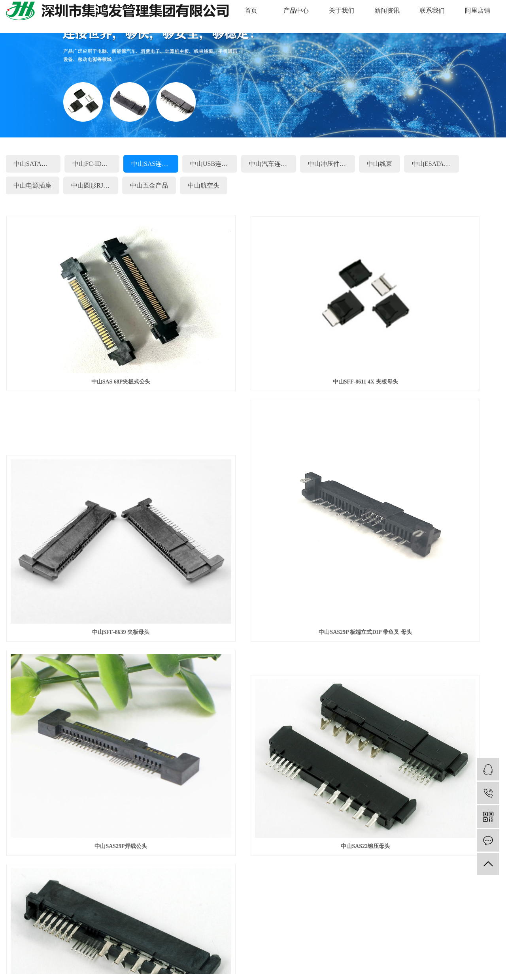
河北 (364, 932)
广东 (90, 932)
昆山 (65, 932)
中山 (115, 932)
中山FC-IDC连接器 (95, 163)
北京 (239, 932)
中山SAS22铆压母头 (422, 513)
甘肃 (376, 932)
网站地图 (69, 954)
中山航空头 (203, 185)
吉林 (351, 932)
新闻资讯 (387, 10)
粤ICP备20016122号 (381, 910)
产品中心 (296, 10)
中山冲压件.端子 (331, 163)
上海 (140, 932)
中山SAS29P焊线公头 (253, 513)
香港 (302, 932)
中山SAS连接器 (152, 163)
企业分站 (43, 954)
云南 (165, 932)
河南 (289, 932)
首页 (251, 10)
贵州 (444, 932)
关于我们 (341, 10)
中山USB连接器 (212, 163)
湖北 (277, 932)
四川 (190, 932)
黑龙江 (459, 932)
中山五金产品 (149, 185)
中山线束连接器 (150, 910)
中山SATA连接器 (36, 163)
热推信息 (17, 954)
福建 (177, 932)
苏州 (127, 932)
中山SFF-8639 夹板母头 (422, 337)
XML (104, 954)
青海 (475, 932)
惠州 (53, 932)
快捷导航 (41, 728)
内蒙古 (392, 932)
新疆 (432, 932)
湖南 (152, 932)
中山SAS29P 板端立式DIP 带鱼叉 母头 (83, 513)
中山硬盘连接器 (190, 910)
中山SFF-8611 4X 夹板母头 (253, 337)
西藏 (407, 932)
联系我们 (432, 10)
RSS (89, 954)
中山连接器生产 (230, 910)
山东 (339, 932)
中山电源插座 (32, 185)
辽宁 (264, 932)
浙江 (227, 932)
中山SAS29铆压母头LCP (83, 639)
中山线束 (379, 163)
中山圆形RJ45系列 (94, 185)
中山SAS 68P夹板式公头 (83, 337)
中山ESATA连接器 (435, 163)
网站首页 (112, 728)
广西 (314, 932)
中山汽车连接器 (271, 163)
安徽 (215, 932)
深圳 (102, 932)
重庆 (252, 932)
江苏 (202, 932)
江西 (77, 932)
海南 (326, 932)
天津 (419, 932)
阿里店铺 (477, 10)
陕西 (487, 932)
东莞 (40, 932)
